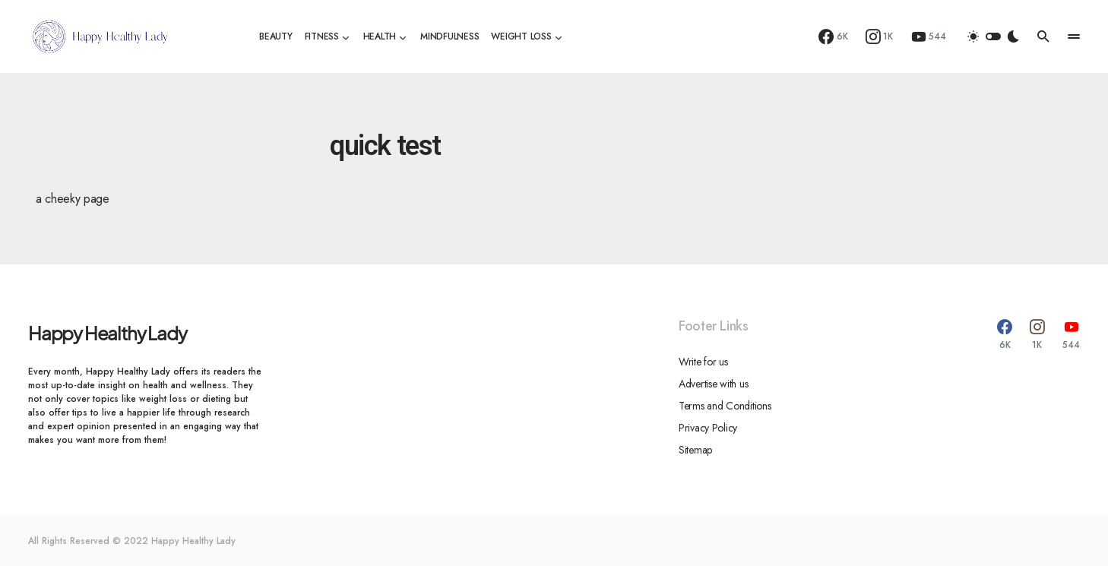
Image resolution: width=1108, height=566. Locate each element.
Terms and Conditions (725, 405)
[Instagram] (880, 36)
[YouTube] (929, 36)
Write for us (703, 361)
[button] (993, 36)
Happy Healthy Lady (107, 332)
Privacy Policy (708, 427)
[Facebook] (833, 36)
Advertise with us (713, 383)
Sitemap (695, 449)
